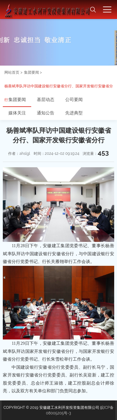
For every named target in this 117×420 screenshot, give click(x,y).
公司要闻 (74, 99)
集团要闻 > (33, 72)
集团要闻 (17, 99)
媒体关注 (17, 112)
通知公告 (45, 112)
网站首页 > (13, 72)
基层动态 (45, 99)
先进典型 (74, 112)
